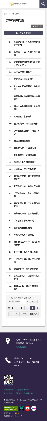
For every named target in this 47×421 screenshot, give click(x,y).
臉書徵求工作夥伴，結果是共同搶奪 (27, 243)
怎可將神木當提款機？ (24, 79)
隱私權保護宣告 (9, 390)
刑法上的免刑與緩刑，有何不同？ (27, 107)
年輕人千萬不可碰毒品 (24, 234)
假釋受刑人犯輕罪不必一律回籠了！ (27, 97)
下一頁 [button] (23, 313)
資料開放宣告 (29, 393)
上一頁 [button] (20, 308)
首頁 (5, 14)
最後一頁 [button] (33, 313)
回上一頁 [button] (38, 26)
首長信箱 (18, 393)
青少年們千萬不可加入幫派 (26, 251)
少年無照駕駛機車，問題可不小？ (27, 132)
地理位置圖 (21, 346)
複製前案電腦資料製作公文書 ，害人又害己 (27, 63)
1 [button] (26, 308)
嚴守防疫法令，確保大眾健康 (27, 186)
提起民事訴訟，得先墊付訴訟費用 (27, 277)
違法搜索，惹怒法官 (23, 116)
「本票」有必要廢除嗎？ (25, 220)
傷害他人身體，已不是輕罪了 (27, 213)
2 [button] (32, 308)
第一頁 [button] (11, 308)
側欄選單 (4, 4)
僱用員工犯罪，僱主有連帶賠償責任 (27, 177)
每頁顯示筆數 (14, 301)
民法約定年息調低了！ (24, 72)
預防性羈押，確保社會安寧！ (27, 123)
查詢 (43, 4)
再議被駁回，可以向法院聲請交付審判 (27, 43)
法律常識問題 (15, 20)
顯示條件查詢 (23, 33)
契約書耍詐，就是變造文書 (26, 268)
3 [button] (37, 308)
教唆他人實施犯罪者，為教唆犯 (27, 87)
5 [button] (16, 313)
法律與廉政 (15, 14)
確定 (33, 301)
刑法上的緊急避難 (22, 140)
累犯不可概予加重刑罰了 (25, 161)
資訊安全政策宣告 (23, 390)
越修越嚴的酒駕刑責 (23, 227)
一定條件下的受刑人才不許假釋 (27, 260)
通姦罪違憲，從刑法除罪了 (26, 154)
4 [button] (11, 313)
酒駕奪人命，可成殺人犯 (25, 147)
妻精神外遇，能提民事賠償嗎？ (26, 287)
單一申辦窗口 (9, 393)
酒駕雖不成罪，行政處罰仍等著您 (27, 204)
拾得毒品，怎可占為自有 (25, 169)
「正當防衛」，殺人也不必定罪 (27, 194)
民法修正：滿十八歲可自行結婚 (27, 53)
